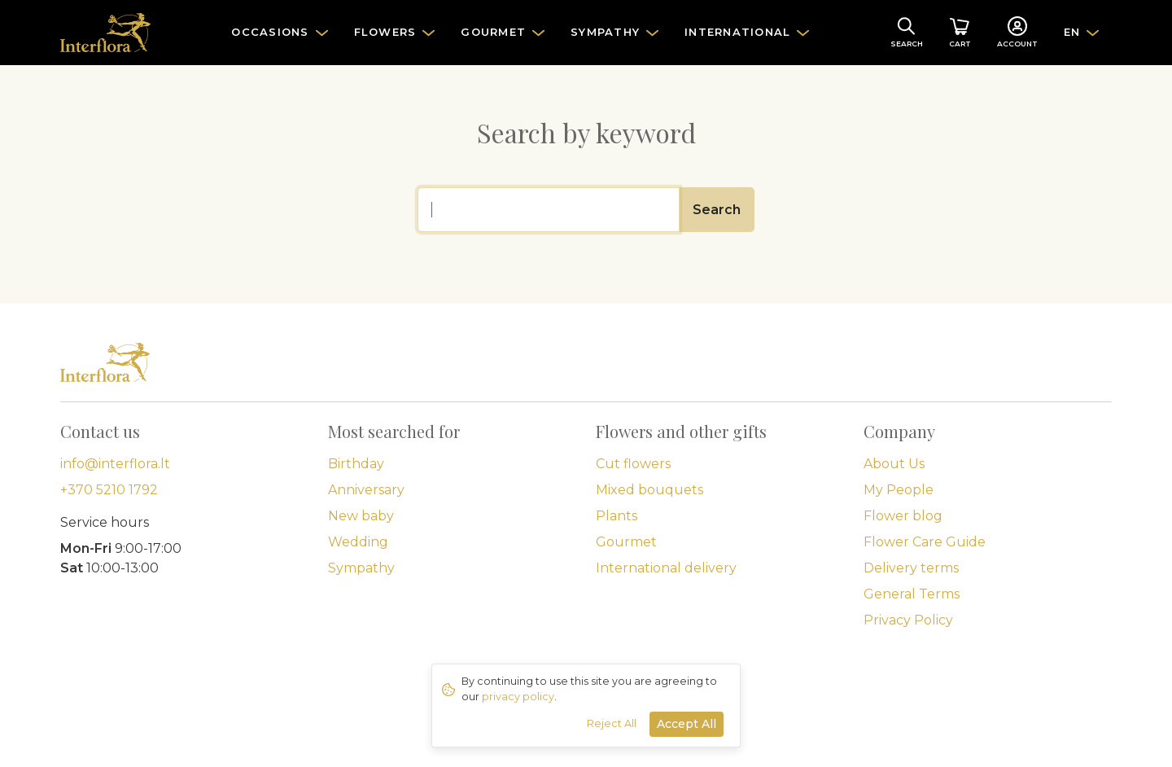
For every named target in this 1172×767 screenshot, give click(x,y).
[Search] (549, 209)
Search (717, 209)
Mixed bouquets (649, 489)
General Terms (912, 594)
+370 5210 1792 (109, 489)
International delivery (666, 568)
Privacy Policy (908, 620)
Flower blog (903, 516)
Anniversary (366, 489)
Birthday (356, 463)
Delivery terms (911, 568)
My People (899, 489)
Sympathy (361, 568)
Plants (616, 516)
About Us (894, 463)
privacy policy (518, 696)
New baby (361, 516)
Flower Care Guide (925, 542)
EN (1072, 31)
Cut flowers (633, 463)
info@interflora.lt (115, 463)
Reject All (611, 723)
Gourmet (626, 542)
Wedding (358, 542)
